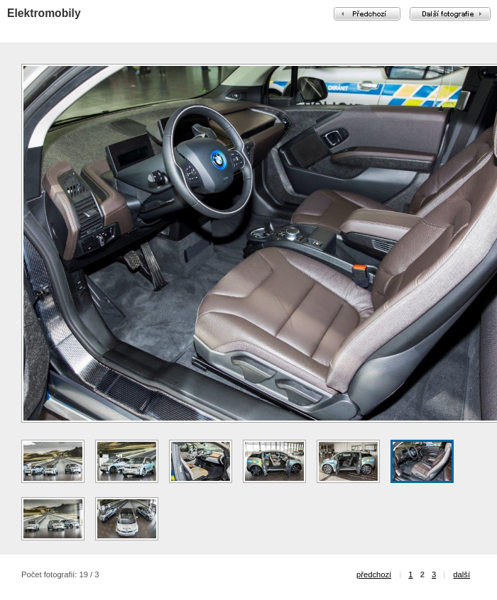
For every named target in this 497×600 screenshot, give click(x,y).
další (461, 574)
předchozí (373, 574)
